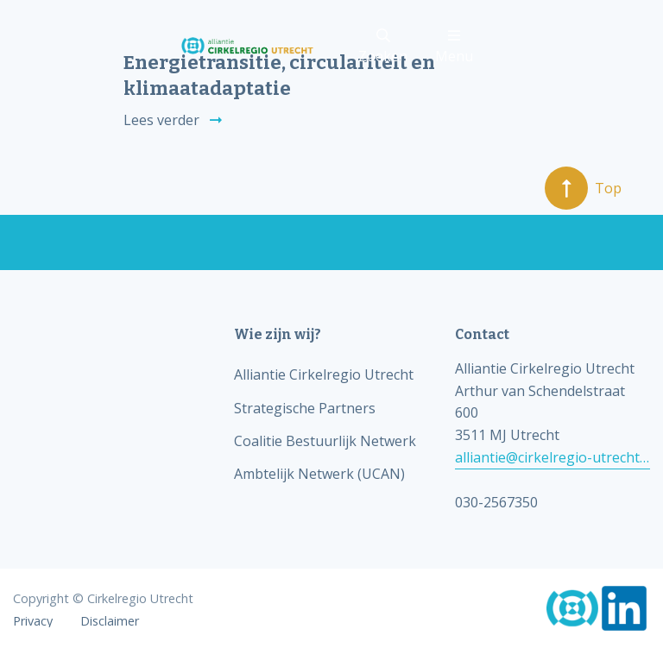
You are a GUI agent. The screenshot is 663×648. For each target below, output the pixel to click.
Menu (454, 47)
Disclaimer (109, 621)
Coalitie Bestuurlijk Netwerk (325, 440)
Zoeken (382, 47)
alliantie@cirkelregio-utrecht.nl (552, 457)
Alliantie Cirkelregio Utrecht (324, 374)
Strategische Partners (305, 408)
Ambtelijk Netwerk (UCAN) (319, 473)
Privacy (33, 621)
